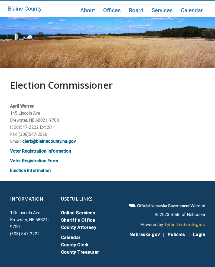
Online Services (78, 212)
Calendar (192, 10)
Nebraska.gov (144, 234)
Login (199, 234)
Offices (112, 10)
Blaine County (25, 8)
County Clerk (75, 244)
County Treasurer (80, 252)
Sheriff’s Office (78, 220)
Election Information (30, 170)
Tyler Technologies (184, 224)
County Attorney (78, 227)
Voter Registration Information (40, 151)
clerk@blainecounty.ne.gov (49, 141)
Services (162, 10)
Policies (176, 234)
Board (136, 10)
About (87, 10)
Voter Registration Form (34, 160)
